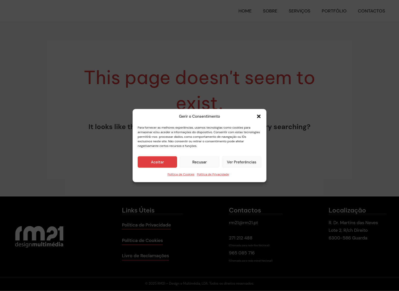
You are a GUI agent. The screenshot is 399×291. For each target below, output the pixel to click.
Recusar (199, 162)
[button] (258, 116)
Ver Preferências (241, 162)
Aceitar (157, 162)
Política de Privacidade (213, 174)
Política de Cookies (180, 174)
